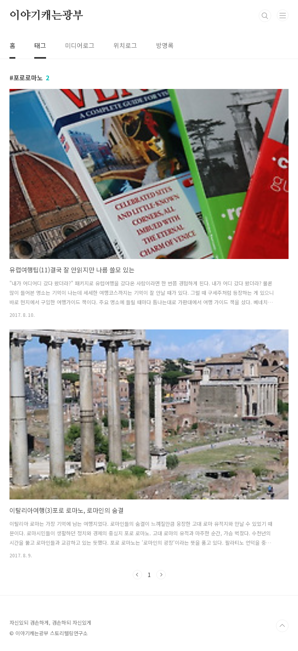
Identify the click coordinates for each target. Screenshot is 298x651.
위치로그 (125, 45)
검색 (265, 16)
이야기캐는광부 (46, 15)
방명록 (165, 45)
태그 (40, 45)
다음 (161, 574)
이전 (137, 574)
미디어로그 (79, 45)
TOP (282, 626)
